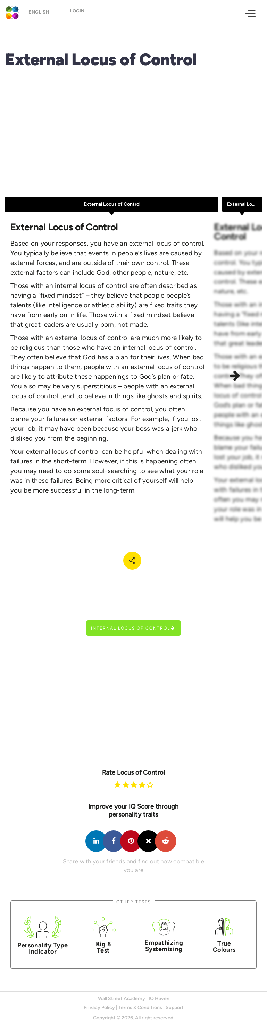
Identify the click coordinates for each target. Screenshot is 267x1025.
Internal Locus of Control (133, 628)
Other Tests (133, 901)
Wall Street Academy (121, 998)
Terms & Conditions (140, 1007)
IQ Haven (159, 998)
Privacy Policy (99, 1007)
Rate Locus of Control (133, 772)
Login (77, 13)
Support (175, 1007)
